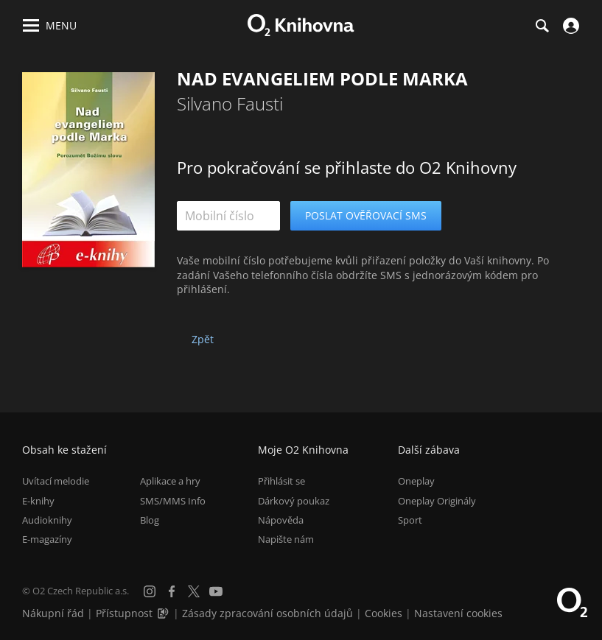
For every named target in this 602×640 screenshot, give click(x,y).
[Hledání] (541, 26)
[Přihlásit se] (569, 26)
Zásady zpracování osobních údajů (267, 613)
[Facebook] (172, 591)
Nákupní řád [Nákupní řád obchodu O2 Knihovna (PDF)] (53, 613)
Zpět (203, 339)
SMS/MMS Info (173, 500)
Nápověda (281, 520)
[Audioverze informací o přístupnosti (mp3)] (164, 613)
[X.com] (194, 591)
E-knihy (38, 500)
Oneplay (416, 481)
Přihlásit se (281, 481)
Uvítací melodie (55, 481)
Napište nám (286, 539)
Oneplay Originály (437, 500)
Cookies (383, 613)
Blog (149, 520)
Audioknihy (47, 520)
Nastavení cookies (458, 613)
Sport (410, 520)
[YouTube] (216, 591)
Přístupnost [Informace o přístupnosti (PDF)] (124, 613)
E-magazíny (47, 539)
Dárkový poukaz (293, 500)
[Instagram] (150, 591)
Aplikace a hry (170, 481)
